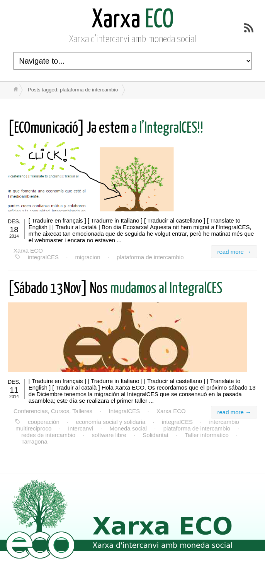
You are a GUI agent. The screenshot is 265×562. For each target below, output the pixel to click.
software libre (109, 435)
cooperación (43, 422)
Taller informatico (207, 435)
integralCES (43, 257)
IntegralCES (124, 411)
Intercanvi (80, 428)
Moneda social (128, 428)
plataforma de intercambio (150, 257)
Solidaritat (155, 435)
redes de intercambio (48, 435)
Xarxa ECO (28, 250)
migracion (87, 257)
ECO (133, 20)
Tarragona (34, 441)
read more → (234, 251)
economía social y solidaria (110, 422)
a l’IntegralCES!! (105, 129)
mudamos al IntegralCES (115, 289)
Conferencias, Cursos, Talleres (53, 411)
